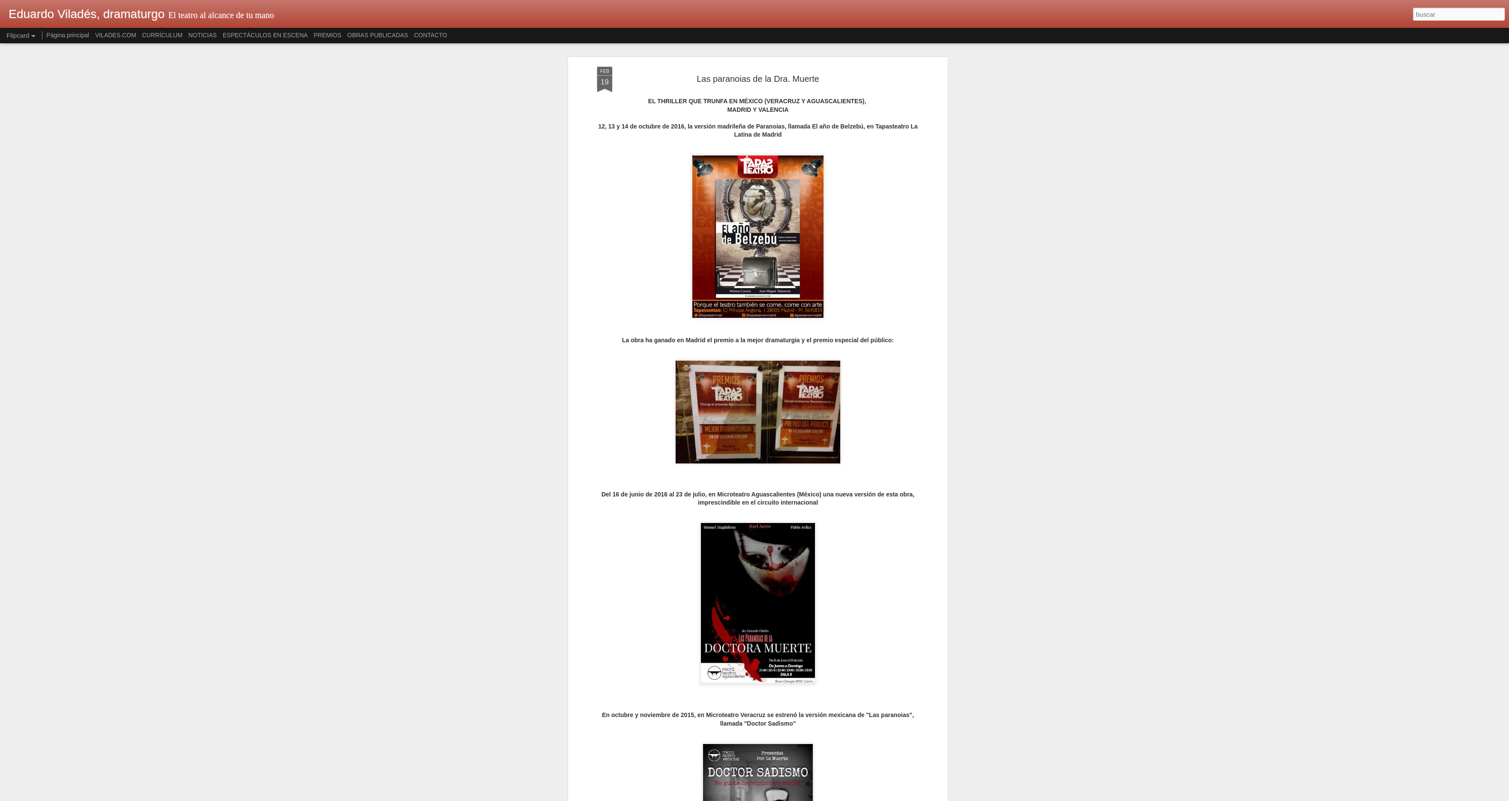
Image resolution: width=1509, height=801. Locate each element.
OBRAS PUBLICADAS (377, 35)
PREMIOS (328, 35)
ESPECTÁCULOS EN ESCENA (265, 35)
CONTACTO (430, 35)
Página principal (67, 35)
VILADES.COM (115, 35)
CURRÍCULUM (162, 35)
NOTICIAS (202, 35)
